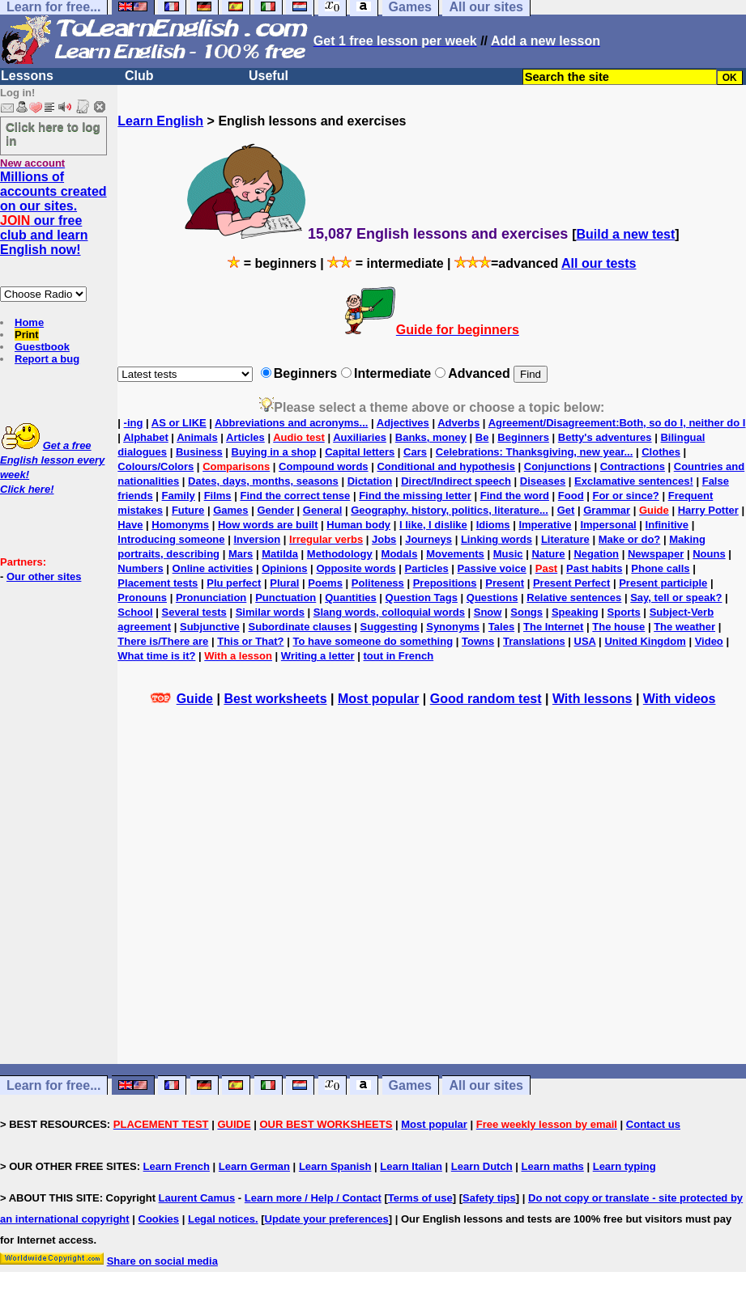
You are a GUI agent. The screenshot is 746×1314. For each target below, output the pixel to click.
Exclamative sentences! (633, 481)
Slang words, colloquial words (389, 612)
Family (178, 496)
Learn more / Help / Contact (313, 1198)
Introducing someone (170, 539)
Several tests (194, 612)
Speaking (575, 612)
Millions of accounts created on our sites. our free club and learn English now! (53, 213)
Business (199, 452)
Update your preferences (327, 1219)
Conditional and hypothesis (445, 466)
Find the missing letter (415, 496)
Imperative (544, 525)
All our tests (598, 263)
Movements (455, 554)
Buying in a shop (274, 452)
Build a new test (626, 234)
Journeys (428, 539)
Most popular (378, 699)
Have (130, 525)
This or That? (250, 641)
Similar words (270, 612)
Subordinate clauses (300, 627)
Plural (284, 583)
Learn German (254, 1166)
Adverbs (458, 423)
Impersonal (608, 525)
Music (508, 554)
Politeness (378, 583)
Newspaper (656, 554)
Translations (534, 641)
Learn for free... (53, 1085)
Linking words (496, 539)
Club (139, 76)
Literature (565, 539)
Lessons (27, 76)
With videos (679, 699)
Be (482, 437)
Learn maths (553, 1166)
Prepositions (445, 583)
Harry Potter (708, 510)
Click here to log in (53, 133)
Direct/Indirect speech (456, 481)
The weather (684, 627)
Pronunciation (211, 597)
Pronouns (142, 597)
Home (29, 322)
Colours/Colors (155, 466)
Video (709, 641)
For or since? (625, 496)
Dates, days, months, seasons (263, 481)
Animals (197, 437)
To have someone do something (372, 641)
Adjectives (403, 423)
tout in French (399, 656)
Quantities (351, 597)
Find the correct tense (295, 496)
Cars (415, 452)
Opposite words (355, 568)
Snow (488, 612)
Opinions (284, 568)
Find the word (514, 496)
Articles (245, 437)
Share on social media (162, 1261)
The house (618, 627)
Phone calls (660, 568)
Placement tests (157, 583)
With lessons (592, 699)
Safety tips (489, 1198)
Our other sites (43, 576)
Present (504, 583)
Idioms (493, 525)
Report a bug (47, 359)
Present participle (663, 583)
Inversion (256, 539)
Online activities (213, 568)
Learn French (176, 1166)
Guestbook (42, 347)
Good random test (486, 699)
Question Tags (422, 597)
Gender (275, 510)
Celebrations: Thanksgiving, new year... (534, 452)
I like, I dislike (433, 525)
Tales (501, 627)
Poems (325, 583)
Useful (268, 76)
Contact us (653, 1124)
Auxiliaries (359, 437)
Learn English (160, 121)
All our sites (486, 1085)
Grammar (606, 510)
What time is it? (156, 656)
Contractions (632, 466)
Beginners (523, 437)
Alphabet (145, 437)
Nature (548, 554)
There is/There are (162, 641)
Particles (426, 568)
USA (585, 641)
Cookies (159, 1219)
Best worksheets (275, 699)
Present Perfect (571, 583)
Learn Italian (411, 1166)
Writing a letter (318, 656)
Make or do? (630, 539)
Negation (596, 554)
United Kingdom (644, 641)
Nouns (709, 554)
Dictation (370, 481)
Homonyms (180, 525)
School (134, 612)
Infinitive (667, 525)
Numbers (140, 568)
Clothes (661, 452)
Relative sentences (573, 597)
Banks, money (431, 437)
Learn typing (624, 1166)
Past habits (594, 568)
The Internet (553, 627)
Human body (358, 525)
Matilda (280, 554)
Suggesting (389, 627)
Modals (400, 554)
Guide (195, 699)
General (322, 510)
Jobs (384, 539)
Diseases (542, 481)
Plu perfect (234, 583)
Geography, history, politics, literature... (449, 510)
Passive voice (492, 568)
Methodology (340, 554)
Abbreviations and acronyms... (291, 423)
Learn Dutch (482, 1166)
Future (188, 510)
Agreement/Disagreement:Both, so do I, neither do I (617, 423)
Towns (478, 641)
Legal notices (221, 1219)
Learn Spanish (335, 1166)
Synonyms (453, 627)
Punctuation (285, 597)
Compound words (324, 466)
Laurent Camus (197, 1198)
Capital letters (359, 452)
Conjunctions (557, 466)
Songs (526, 612)
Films (218, 496)
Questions (492, 597)
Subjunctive (210, 627)
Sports (624, 612)
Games (230, 510)
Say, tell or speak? (676, 597)
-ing (133, 423)
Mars (240, 554)
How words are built (268, 525)
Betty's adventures (605, 437)
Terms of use (420, 1198)
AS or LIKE (179, 423)
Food (571, 496)
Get (566, 510)
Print (27, 334)
